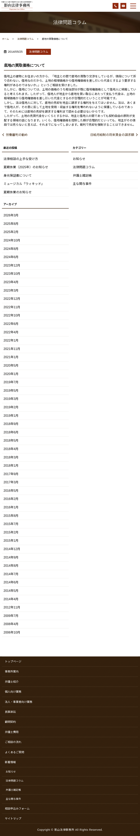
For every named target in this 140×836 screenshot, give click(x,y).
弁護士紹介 (12, 681)
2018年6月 (11, 432)
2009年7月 (11, 615)
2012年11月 (12, 607)
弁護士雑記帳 (82, 175)
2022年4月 (11, 332)
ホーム (5, 39)
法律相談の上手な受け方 (21, 159)
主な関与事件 (82, 183)
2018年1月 (11, 465)
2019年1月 (11, 415)
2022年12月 (12, 298)
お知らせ (79, 159)
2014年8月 (11, 565)
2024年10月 (12, 240)
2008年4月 (11, 624)
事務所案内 (12, 671)
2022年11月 (12, 307)
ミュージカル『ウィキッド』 (24, 183)
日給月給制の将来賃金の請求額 (112, 134)
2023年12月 (12, 265)
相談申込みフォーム (17, 808)
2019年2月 (11, 407)
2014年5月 (11, 590)
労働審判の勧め (17, 134)
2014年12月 (12, 549)
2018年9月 (11, 424)
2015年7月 (11, 524)
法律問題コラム (25, 39)
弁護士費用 (12, 732)
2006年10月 (12, 632)
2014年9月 (11, 557)
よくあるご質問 (14, 752)
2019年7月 (11, 382)
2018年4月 (11, 449)
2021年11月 (12, 349)
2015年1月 (11, 540)
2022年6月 (11, 323)
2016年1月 (11, 507)
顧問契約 (10, 721)
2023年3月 (11, 290)
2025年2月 (11, 232)
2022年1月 (11, 340)
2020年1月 (11, 374)
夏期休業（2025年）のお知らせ (26, 167)
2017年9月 (11, 474)
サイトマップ (13, 818)
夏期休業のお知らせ (18, 192)
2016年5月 (11, 490)
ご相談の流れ (13, 742)
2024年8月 (11, 248)
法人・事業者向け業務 (18, 701)
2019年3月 (11, 398)
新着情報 (10, 762)
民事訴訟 (10, 711)
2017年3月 (11, 482)
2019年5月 (11, 390)
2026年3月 (11, 215)
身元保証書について (18, 175)
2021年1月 (11, 357)
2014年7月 (11, 574)
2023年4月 (11, 282)
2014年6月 (11, 582)
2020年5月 (11, 365)
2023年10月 (12, 273)
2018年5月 (11, 440)
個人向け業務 (13, 691)
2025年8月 (11, 223)
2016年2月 (11, 499)
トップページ (13, 661)
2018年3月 (11, 457)
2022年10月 (12, 315)
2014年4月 (11, 599)
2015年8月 (11, 515)
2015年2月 (11, 532)
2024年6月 (11, 257)
